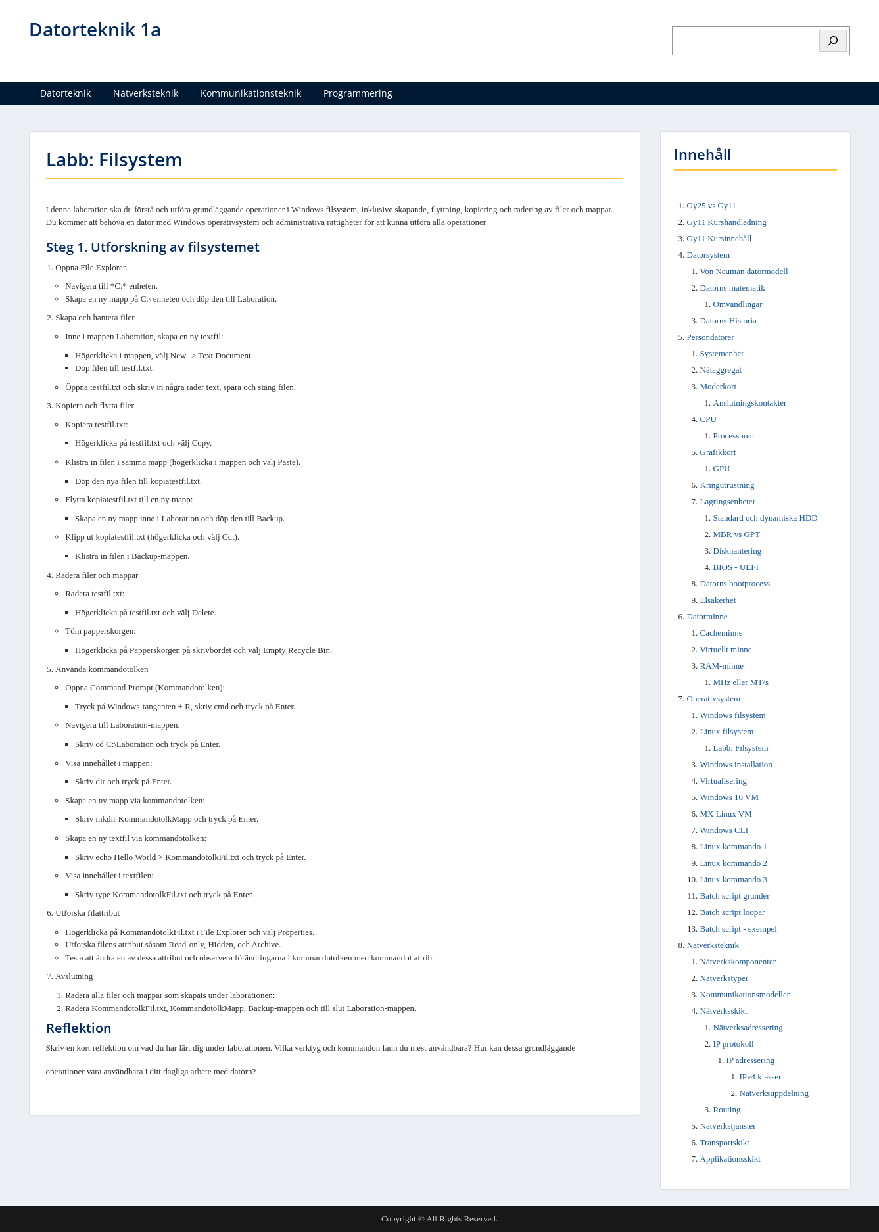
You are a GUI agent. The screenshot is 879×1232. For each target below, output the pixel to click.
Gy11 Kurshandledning (727, 222)
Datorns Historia (728, 320)
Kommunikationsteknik (251, 93)
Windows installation (736, 764)
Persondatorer (710, 337)
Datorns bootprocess (735, 583)
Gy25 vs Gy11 (711, 205)
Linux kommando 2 (734, 863)
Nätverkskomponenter (738, 961)
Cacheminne (721, 633)
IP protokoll (733, 1044)
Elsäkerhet (718, 600)
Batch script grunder (735, 896)
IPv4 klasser (761, 1076)
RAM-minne (722, 666)
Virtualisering (723, 781)
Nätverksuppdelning (774, 1093)
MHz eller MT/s (741, 682)
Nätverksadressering (748, 1027)
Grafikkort (718, 452)
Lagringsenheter (727, 501)
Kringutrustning (727, 485)
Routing (727, 1109)
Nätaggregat (721, 370)
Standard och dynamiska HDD (765, 518)
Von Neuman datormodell (744, 271)
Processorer (733, 435)
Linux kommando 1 (734, 846)
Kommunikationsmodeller (745, 994)
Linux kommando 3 (734, 879)
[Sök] (833, 41)
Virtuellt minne (726, 649)
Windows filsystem (733, 715)
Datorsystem (708, 255)
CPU (708, 419)
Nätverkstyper (724, 978)
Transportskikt (724, 1142)
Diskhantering (737, 551)
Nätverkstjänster (728, 1126)
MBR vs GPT (737, 534)
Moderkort (718, 386)
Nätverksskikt (724, 1011)
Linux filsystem (727, 731)
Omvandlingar (738, 304)
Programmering (357, 93)
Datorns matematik (732, 288)
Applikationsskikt (730, 1159)
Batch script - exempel (738, 929)
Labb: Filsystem (741, 748)
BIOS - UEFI (736, 567)
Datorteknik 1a (95, 28)
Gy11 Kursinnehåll (719, 238)
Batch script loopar (732, 912)
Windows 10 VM (729, 797)
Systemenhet (722, 353)
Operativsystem (714, 698)
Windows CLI (724, 830)
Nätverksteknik (145, 93)
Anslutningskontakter (750, 403)
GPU (721, 468)
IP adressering (750, 1060)
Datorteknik (65, 93)
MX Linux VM (726, 813)
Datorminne (707, 616)
